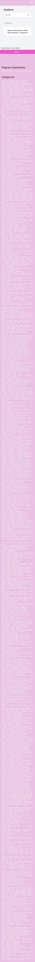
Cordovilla (18, 307)
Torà (15, 860)
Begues (15, 188)
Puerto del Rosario (13, 692)
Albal (21, 98)
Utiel (12, 888)
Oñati (11, 621)
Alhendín (9, 122)
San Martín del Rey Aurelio (18, 745)
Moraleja (11, 584)
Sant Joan (24, 775)
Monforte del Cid (18, 569)
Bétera (18, 200)
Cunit (7, 326)
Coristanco (13, 308)
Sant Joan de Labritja (17, 776)
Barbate (19, 181)
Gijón (28, 393)
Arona (21, 154)
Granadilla (16, 397)
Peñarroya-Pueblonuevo (8, 651)
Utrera (17, 888)
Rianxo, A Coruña (15, 709)
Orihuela (9, 624)
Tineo (22, 856)
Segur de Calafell (8, 823)
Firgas (26, 375)
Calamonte (24, 225)
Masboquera (9, 542)
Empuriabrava (12, 362)
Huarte (12, 418)
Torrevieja (14, 874)
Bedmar (8, 188)
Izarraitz (15, 428)
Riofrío (9, 714)
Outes (6, 628)
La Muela (12, 459)
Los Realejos (11, 520)
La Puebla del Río (11, 468)
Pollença (15, 669)
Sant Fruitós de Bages (18, 773)
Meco (17, 548)
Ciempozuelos (10, 292)
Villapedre (11, 937)
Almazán (18, 125)
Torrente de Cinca (13, 872)
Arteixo (21, 160)
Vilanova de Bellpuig (13, 917)
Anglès (15, 139)
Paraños (21, 638)
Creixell (29, 314)
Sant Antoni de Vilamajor (16, 764)
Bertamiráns (23, 199)
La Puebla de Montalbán (14, 467)
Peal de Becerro (11, 643)
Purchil (15, 698)
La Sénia (27, 471)
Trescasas (10, 880)
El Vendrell (10, 356)
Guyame (8, 412)
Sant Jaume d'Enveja (13, 775)
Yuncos (28, 952)
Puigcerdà (19, 696)
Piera (9, 655)
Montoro (8, 581)
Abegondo (17, 88)
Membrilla (26, 553)
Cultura (21, 325)
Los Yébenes (20, 522)
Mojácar (14, 564)
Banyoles (10, 179)
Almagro (21, 123)
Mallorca (9, 532)
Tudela (15, 881)
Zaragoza (16, 955)
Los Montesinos (21, 517)
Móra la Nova (11, 582)
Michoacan (9, 557)
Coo (25, 304)
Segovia (30, 822)
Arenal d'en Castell (13, 147)
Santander (17, 807)
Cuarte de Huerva (23, 317)
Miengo (16, 557)
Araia (23, 142)
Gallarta (3, 390)
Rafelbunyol (14, 702)
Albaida (16, 98)
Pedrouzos (10, 647)
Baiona (15, 175)
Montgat (16, 578)
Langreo (30, 480)
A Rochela (27, 85)
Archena (5, 145)
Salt (32, 726)
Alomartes (7, 131)
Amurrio (16, 138)
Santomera (10, 815)
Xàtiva (19, 951)
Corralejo (11, 310)
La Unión (20, 473)
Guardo (9, 405)
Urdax (6, 887)
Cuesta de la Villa (10, 322)
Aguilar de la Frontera (16, 92)
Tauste (3, 850)
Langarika (23, 480)
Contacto (18, 71)
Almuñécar (23, 129)
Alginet (5, 117)
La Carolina (10, 449)
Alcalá (14, 101)
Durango (23, 335)
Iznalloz (21, 428)
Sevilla (25, 826)
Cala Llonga (11, 222)
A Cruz (9, 82)
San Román (18, 752)
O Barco (8, 609)
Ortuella (21, 625)
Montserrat (16, 581)
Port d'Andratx (16, 674)
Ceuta (20, 286)
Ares (7, 150)
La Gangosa (18, 452)
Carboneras (17, 256)
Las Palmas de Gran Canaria (15, 489)
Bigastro (28, 200)
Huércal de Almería (7, 419)
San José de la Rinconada (18, 739)
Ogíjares (9, 615)
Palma (21, 634)
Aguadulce (24, 91)
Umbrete (27, 884)
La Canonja (26, 448)
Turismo (22, 883)
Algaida (29, 113)
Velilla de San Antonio (22, 903)
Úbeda (3, 884)
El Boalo (26, 338)
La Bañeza (20, 445)
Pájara (24, 630)
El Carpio (19, 340)
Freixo (23, 379)
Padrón (8, 630)
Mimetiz (8, 559)
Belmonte (5, 190)
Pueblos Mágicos (11, 687)
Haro (13, 412)
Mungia (5, 593)
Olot (11, 619)
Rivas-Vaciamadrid (9, 715)
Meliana (9, 553)
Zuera (14, 958)
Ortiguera (15, 625)
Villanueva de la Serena (14, 931)
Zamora (9, 955)
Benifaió (3, 196)
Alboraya (19, 100)
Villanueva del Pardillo (15, 934)
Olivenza (18, 618)
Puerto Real (12, 693)
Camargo (11, 236)
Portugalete (23, 678)
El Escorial (11, 342)
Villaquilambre (12, 939)
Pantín (17, 637)
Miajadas (14, 556)
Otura (13, 627)
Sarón (10, 820)
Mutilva (25, 594)
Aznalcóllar (28, 169)
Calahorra (17, 225)
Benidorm (24, 194)
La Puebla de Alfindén (16, 465)
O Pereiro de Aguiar (14, 612)
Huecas (17, 418)
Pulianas (25, 696)
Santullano (13, 817)
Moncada (21, 567)
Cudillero (15, 320)
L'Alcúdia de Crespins (16, 437)
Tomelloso (29, 857)
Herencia (24, 412)
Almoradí (15, 129)
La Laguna (9, 455)
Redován (18, 705)
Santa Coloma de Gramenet (17, 791)
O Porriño (24, 612)
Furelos (20, 387)
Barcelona (9, 182)
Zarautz (28, 955)
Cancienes (15, 245)
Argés (14, 153)
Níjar (15, 604)
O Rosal (11, 613)
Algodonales (12, 117)
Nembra (27, 603)
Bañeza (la (12, 176)
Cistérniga (6, 294)
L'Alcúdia (5, 437)
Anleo (19, 139)
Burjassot (18, 215)
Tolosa (16, 857)
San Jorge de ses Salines (13, 738)
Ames (5, 137)
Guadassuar (18, 402)
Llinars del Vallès (10, 505)
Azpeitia (3, 171)
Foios (31, 375)
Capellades (9, 252)
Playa (9, 662)
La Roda (8, 471)
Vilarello (9, 920)
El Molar (10, 345)
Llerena (13, 504)
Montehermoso (19, 575)
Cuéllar (27, 320)
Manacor (21, 532)
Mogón (30, 563)
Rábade (7, 702)
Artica (10, 162)
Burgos (5, 215)
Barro (8, 185)
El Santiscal (11, 354)
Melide (15, 553)
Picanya (16, 653)
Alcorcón (20, 108)
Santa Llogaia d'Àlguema (19, 798)
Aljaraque (23, 122)
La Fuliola (10, 452)
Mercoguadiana (24, 554)
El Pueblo (20, 351)
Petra (10, 653)
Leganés (14, 496)
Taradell (15, 846)
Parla (13, 640)
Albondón (13, 100)
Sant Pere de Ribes (11, 782)
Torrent (5, 872)
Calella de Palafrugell (19, 230)
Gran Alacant (16, 396)
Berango (30, 196)
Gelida (14, 391)
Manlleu (20, 533)
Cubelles (8, 320)
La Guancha (10, 453)
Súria (20, 841)
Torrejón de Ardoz (10, 866)
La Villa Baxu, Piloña (20, 476)
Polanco (8, 668)
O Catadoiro (10, 610)
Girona (6, 394)
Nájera (26, 597)
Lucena (18, 523)
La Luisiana (11, 456)
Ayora (27, 168)
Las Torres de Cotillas (15, 492)
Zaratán (22, 955)
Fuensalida (19, 381)
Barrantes (9, 184)
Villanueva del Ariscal (12, 933)
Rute (12, 721)
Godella (12, 394)
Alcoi (15, 108)
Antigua (21, 141)
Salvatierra (25, 727)
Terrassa (15, 853)
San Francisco (12, 736)
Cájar (11, 221)
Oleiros (22, 615)
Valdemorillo (10, 890)
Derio (22, 329)
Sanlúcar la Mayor (14, 760)
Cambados (18, 237)
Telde (26, 852)
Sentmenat (10, 825)
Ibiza (23, 422)
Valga (11, 894)
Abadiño (10, 86)
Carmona (21, 258)
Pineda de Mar (22, 656)
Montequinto (8, 578)
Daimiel (13, 328)
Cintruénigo (29, 292)
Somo (20, 834)
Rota (25, 720)
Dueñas (17, 335)
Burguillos (11, 215)
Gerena (25, 391)
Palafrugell (6, 631)
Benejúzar (25, 193)
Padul (13, 630)
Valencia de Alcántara (19, 891)
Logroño (15, 508)
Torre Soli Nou (9, 863)
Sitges (9, 831)
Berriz (16, 199)
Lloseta (7, 507)
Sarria (15, 820)
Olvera (7, 621)
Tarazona (28, 846)
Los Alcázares (19, 511)
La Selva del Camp (18, 471)
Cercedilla (24, 283)
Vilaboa (8, 912)
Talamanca (20, 843)
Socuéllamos (16, 831)
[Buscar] (27, 14)
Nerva (5, 604)
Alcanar (8, 105)
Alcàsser (9, 107)
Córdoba (10, 307)
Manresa (26, 533)
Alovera (8, 132)
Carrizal (23, 259)
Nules (17, 607)
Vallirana (9, 897)
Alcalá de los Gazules (16, 102)
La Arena (13, 445)
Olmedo (6, 619)
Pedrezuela (24, 644)
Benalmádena (13, 191)
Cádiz (6, 221)
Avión (15, 168)
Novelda (6, 606)
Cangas (20, 247)
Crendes (3, 316)
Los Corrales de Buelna (15, 516)
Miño (8, 560)
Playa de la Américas (18, 662)
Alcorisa (27, 108)
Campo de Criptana (20, 240)
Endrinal (20, 362)
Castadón (9, 265)
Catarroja (17, 277)
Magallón (28, 526)
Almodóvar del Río (12, 128)
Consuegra (19, 304)
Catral (23, 277)
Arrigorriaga (8, 156)
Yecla (13, 952)
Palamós (13, 631)
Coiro (26, 297)
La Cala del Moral (14, 446)
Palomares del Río (19, 635)
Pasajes (16, 641)
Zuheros (28, 958)
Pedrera (17, 644)
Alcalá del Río (10, 104)
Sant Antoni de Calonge (16, 763)
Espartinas (26, 366)
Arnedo (16, 154)
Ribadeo (8, 711)
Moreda (16, 587)
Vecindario (10, 900)
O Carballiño (22, 609)
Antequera (15, 141)
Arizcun (24, 153)
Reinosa (25, 705)
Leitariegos (12, 498)
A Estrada (15, 82)
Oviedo (12, 628)
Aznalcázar (20, 169)
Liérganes (20, 501)
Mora (28, 581)
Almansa (28, 123)
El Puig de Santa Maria (15, 353)
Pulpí (30, 696)
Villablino (11, 924)
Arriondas (16, 156)
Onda (16, 621)
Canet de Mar (13, 247)
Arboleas (23, 144)
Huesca (9, 421)
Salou (28, 726)
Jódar (8, 436)
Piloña (15, 656)
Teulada (26, 853)
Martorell (22, 539)
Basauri (13, 185)
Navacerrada (17, 598)
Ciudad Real (13, 294)
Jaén (30, 428)
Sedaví (18, 822)
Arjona (30, 153)
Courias (12, 314)
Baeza (5, 174)
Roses (14, 720)
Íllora (2, 425)
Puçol (9, 686)
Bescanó (5, 200)
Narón (6, 598)
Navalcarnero (26, 598)
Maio (19, 527)
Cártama (5, 261)
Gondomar (29, 394)
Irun (22, 425)
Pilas (10, 656)
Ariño (19, 153)
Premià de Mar (9, 684)
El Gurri (10, 344)
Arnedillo (9, 154)
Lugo (23, 523)
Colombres (18, 303)
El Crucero (10, 341)
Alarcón (24, 95)
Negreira (20, 603)
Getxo (16, 393)
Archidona (12, 145)
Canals (8, 245)
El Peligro (25, 348)
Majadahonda (11, 530)
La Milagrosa (11, 458)
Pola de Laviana (13, 667)
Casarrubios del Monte (17, 262)
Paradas (15, 638)
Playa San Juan (19, 664)
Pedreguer (11, 644)
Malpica (15, 532)
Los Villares (11, 522)
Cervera (9, 286)
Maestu (22, 526)
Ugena (15, 884)
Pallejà (16, 634)
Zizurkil (9, 958)
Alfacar (13, 113)
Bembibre (12, 190)
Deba (18, 328)
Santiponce (9, 810)
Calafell (10, 225)
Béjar (19, 188)
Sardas (8, 819)
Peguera (28, 647)
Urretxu (29, 887)
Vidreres (30, 908)
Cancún (21, 245)
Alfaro (24, 113)
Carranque (8, 259)
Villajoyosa (10, 927)
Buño (15, 213)
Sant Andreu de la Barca (13, 761)
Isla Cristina (17, 427)
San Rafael (10, 752)
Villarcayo (24, 939)
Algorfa (19, 117)
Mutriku (8, 597)
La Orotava (26, 459)
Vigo (9, 909)
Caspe (19, 264)
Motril (9, 591)
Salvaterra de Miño (14, 727)
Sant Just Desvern (19, 779)
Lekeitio (19, 498)
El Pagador (23, 345)
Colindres (15, 298)
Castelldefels (19, 268)
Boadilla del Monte (9, 205)
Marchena (9, 538)
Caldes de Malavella (13, 228)
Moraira (19, 582)
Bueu (30, 212)
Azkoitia (13, 169)
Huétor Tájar (22, 421)
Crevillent (10, 316)
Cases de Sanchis (10, 264)
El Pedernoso (17, 348)
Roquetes (8, 720)
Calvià (19, 234)
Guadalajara (25, 399)
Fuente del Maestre (15, 382)
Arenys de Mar (10, 148)
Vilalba (9, 915)
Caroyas (27, 258)
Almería (16, 126)
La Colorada (18, 449)
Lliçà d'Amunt (21, 504)
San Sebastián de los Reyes (19, 757)
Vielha (5, 909)
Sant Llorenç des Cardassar (17, 780)
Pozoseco (19, 680)
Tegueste (11, 852)
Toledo (11, 857)
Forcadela (8, 378)
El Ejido (23, 341)
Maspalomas (18, 542)
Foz (14, 379)
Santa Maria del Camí (16, 803)
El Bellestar (19, 338)
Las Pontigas (22, 490)
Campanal (13, 239)
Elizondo (15, 359)
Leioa (5, 498)
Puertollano (11, 696)
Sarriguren (8, 822)
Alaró (29, 95)
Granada (9, 397)
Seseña (14, 826)
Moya (14, 591)
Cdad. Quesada (12, 279)
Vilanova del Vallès (11, 918)
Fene (14, 374)
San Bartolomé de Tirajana (17, 732)
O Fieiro (17, 610)
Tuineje (12, 883)
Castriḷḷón (23, 274)
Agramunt (12, 91)
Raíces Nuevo (24, 702)
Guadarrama (10, 402)
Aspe (7, 165)
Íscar (2, 427)
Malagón (25, 530)
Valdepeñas (26, 890)
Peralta (20, 652)
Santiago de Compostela (16, 809)
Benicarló (9, 194)
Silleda (20, 829)
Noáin (23, 604)
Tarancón (21, 846)
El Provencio (12, 351)
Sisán (4, 831)
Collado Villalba (12, 300)
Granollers (24, 397)
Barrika (15, 184)
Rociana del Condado (19, 717)
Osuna (8, 627)
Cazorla (3, 279)
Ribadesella (15, 711)
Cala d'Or (25, 221)
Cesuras (15, 286)
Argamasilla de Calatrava (13, 151)
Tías (13, 856)
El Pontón (17, 350)
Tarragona (15, 849)
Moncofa (28, 567)
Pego (23, 647)
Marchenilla (16, 538)
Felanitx (8, 374)
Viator (16, 908)
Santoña (17, 815)
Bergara (10, 197)
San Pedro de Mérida (14, 751)
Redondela (11, 705)
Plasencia (20, 659)
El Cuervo (17, 341)
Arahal (19, 142)
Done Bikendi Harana (13, 332)
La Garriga (26, 452)
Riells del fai (10, 712)
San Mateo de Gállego (19, 746)
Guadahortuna (16, 399)
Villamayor (25, 927)
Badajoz (18, 172)
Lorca (6, 511)
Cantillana (18, 250)
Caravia (24, 253)
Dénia (18, 329)
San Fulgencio (22, 736)
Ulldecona (21, 884)
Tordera (20, 860)
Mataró (6, 547)
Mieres (22, 557)
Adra (21, 89)
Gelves (19, 391)
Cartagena (30, 259)
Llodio (22, 505)
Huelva (29, 418)
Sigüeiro (9, 829)
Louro (7, 523)
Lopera (10, 510)
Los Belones (10, 514)
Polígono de (15, 668)
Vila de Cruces (16, 909)
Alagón (27, 94)
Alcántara (20, 105)
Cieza (17, 292)
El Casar (25, 340)
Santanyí (24, 807)
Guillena (14, 409)
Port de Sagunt (12, 675)
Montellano (28, 575)
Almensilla (10, 126)
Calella (10, 230)
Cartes (17, 261)
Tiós (27, 856)
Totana (7, 877)
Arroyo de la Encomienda (14, 157)
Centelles (8, 283)
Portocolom (8, 678)
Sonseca (10, 837)
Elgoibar (9, 359)
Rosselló (19, 720)
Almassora (11, 125)
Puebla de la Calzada (19, 686)
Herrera (5, 414)
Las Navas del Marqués (20, 487)
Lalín (8, 479)
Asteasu (13, 165)
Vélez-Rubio (10, 903)
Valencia (9, 891)
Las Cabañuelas (12, 485)
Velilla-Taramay (16, 905)
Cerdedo (13, 285)
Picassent (22, 653)
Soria (22, 837)
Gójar (17, 394)
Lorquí (11, 511)
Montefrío (11, 575)
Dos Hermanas (6, 334)
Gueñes (24, 406)
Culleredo (14, 325)
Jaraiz (3, 430)
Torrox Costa (16, 875)
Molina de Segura (23, 564)
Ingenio (17, 425)
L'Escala (20, 440)
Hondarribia (10, 415)
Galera (29, 388)
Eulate (9, 372)
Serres (8, 826)
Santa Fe (7, 798)
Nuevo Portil (10, 607)
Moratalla (9, 587)
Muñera (31, 591)
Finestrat (20, 375)
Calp (15, 234)
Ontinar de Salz (8, 622)
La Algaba (18, 443)
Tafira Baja (7, 843)
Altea (14, 135)
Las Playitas (13, 490)
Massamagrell (13, 545)
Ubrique (9, 884)
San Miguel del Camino (14, 749)
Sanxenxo (27, 817)
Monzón (22, 581)
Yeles (18, 952)
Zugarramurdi (21, 958)
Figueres (14, 375)
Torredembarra (20, 865)
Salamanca (10, 724)
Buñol (20, 213)
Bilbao (8, 203)
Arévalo (21, 150)
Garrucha (23, 390)
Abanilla (16, 86)
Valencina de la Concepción (18, 893)
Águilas (3, 94)
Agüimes (9, 94)
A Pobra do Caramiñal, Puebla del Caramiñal (17, 84)
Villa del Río (9, 923)
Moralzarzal (10, 585)
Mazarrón (6, 548)
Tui (7, 883)
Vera (7, 908)
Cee (15, 280)
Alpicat (21, 132)
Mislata (13, 563)
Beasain (9, 187)
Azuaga (10, 171)
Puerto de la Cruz (19, 689)
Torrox (9, 875)
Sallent (15, 726)
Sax (13, 822)
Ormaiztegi (20, 624)
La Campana (10, 448)
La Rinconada (18, 470)
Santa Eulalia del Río (14, 797)
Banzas (16, 179)
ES (28, 363)
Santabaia (10, 807)
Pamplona (11, 637)
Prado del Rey (24, 681)
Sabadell (10, 723)
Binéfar (13, 203)
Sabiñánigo (18, 723)
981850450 (4, 80)
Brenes (8, 212)
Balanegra (28, 175)
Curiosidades (20, 326)
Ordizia (24, 622)
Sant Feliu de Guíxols (14, 770)
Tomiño (3, 859)
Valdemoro (18, 890)
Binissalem (20, 203)
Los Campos (19, 514)
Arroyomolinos (9, 160)
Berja (22, 197)
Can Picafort (23, 242)
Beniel (30, 194)
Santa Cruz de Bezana (17, 792)
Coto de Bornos (21, 313)
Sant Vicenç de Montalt (14, 786)
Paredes (28, 638)
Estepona (21, 371)
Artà (16, 160)
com (23, 303)
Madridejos (15, 526)
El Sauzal (19, 354)
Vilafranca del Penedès (9, 914)
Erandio (6, 363)
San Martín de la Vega (15, 743)
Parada (9, 638)
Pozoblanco (11, 680)
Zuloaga (8, 960)
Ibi (20, 422)
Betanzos (12, 200)
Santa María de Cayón (15, 801)
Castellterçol (9, 271)
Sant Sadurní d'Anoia (12, 785)
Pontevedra (19, 672)
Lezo (9, 501)
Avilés (10, 168)
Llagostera (7, 502)
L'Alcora (30, 436)
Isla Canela (9, 427)
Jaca (26, 428)
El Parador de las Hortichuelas (15, 346)
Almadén (15, 123)
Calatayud (8, 227)
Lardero (9, 483)
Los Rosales (19, 520)
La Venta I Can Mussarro (14, 474)
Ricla (4, 712)
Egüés (12, 337)
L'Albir (25, 436)
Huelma (23, 418)
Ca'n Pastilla (6, 216)
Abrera (23, 88)
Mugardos (20, 591)
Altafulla (9, 135)
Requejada (11, 708)
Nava (10, 598)
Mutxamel (14, 597)
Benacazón (20, 190)
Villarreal (8, 942)
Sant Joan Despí (14, 778)
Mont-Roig (17, 570)
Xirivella (8, 952)
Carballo (10, 256)
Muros (8, 594)
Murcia (19, 593)
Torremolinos (21, 871)
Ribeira (30, 711)
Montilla (27, 578)
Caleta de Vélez (12, 231)
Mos (9, 588)
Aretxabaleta (13, 150)
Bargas (16, 182)
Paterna (22, 641)
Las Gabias (16, 486)
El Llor (16, 344)
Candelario (11, 246)
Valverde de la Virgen (12, 899)
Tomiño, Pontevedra (6, 859)
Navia (15, 603)
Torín (6, 862)
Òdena (3, 615)
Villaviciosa (8, 945)
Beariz (23, 185)
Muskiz (20, 594)
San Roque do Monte (16, 755)
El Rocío (25, 353)
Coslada (9, 311)
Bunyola (25, 213)
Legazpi (26, 496)
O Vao (17, 613)
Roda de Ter (9, 718)
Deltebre (12, 329)
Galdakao (17, 388)
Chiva (23, 289)
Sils (24, 829)
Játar (7, 431)
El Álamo (11, 338)
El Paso (10, 348)
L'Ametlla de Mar (9, 439)
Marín (9, 539)
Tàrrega (21, 849)
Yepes (23, 952)
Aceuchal (4, 89)
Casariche (7, 262)
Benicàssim (16, 194)
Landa (17, 480)
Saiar (4, 724)
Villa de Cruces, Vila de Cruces (14, 921)
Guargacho (11, 406)
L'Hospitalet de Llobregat (14, 442)
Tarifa (8, 849)
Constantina (11, 304)
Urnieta (23, 887)
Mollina (8, 567)
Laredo (15, 483)
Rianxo (6, 709)
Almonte (9, 129)
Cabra (8, 219)
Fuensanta (27, 381)
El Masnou (22, 344)
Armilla (3, 154)
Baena (31, 172)
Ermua (11, 363)
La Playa (19, 462)
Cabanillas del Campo (18, 216)
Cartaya (11, 261)
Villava (7, 943)
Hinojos (11, 414)
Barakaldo (23, 179)
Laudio (7, 495)
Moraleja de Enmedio (21, 584)
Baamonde (11, 172)
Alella (8, 113)
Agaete (31, 89)
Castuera (10, 277)
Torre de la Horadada (19, 862)
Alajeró (5, 95)
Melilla (20, 553)
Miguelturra (28, 557)
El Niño (16, 345)
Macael (14, 524)
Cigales (22, 292)
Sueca (15, 841)
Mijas (3, 559)
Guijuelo (8, 409)
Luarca (12, 523)
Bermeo (28, 197)
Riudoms (25, 714)
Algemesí (25, 116)
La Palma (16, 461)
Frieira (28, 379)
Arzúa (20, 162)
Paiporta (18, 630)
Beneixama (17, 193)
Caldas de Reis (17, 227)
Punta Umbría (7, 698)
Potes (4, 680)
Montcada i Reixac (11, 573)
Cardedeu (9, 258)
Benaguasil (28, 190)
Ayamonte (21, 168)
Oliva (6, 618)
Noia (27, 604)
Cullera (8, 325)
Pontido (27, 672)
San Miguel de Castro (13, 748)
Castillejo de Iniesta (12, 273)
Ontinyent (17, 622)
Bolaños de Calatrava (13, 206)
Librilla (14, 501)
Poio (6, 667)
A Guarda (22, 82)
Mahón (9, 527)
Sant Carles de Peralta (15, 766)
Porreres (7, 674)
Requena (18, 708)
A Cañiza (23, 80)
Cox (17, 314)
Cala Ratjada (10, 224)
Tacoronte (26, 841)
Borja (16, 209)
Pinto (8, 659)
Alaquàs (17, 95)
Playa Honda (10, 664)
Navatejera (9, 603)
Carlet (15, 258)
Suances (9, 841)
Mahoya (14, 527)
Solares (8, 832)
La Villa (10, 476)
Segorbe (24, 822)
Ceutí (25, 286)
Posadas (30, 678)
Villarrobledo (16, 942)
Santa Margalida (17, 800)
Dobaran (6, 331)
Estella (10, 371)
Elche (9, 357)
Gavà (8, 391)
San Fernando (10, 735)
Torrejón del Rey (12, 868)
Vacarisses (23, 888)
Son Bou (25, 834)
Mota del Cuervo (23, 588)
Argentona (8, 153)
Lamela (12, 480)
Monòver (10, 570)
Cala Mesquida (20, 222)
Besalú (30, 199)
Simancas (29, 829)
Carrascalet (16, 259)
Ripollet (19, 714)
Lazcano (13, 495)
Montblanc (21, 572)
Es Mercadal (10, 365)
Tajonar (13, 843)
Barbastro (13, 181)
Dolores (13, 331)
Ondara (22, 621)
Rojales (16, 718)
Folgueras (6, 377)
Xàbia (14, 951)
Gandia (10, 390)
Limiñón (26, 501)
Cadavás (25, 219)
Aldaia (21, 110)
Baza (18, 185)
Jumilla (14, 436)
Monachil (14, 567)
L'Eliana (14, 440)
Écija (7, 337)
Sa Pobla (17, 721)
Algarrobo (11, 116)
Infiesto (12, 425)
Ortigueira (8, 625)
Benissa (24, 196)
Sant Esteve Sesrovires (17, 769)
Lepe (28, 498)
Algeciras (18, 116)
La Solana (13, 473)
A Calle (17, 80)
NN (19, 604)
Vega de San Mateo (21, 900)
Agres (18, 91)
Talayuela (8, 846)
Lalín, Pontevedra (7, 479)
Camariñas (18, 236)
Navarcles (17, 600)
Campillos (10, 240)
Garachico (16, 390)
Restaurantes (26, 708)
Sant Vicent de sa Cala (12, 788)
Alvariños (26, 135)
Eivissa (22, 337)
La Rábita (20, 468)
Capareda (25, 250)
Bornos (28, 209)
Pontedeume (11, 672)
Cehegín (19, 280)
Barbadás (6, 181)
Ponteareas (11, 671)
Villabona (18, 924)
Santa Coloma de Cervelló (15, 789)
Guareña (15, 405)
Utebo (8, 888)
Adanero (10, 89)
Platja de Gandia (17, 661)
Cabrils (13, 219)
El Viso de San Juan (21, 356)
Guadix (26, 402)
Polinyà (9, 669)
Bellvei (31, 188)
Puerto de (10, 689)
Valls (14, 897)
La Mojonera (20, 458)
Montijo (22, 578)
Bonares (10, 209)
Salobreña (22, 726)
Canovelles (10, 250)
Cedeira (10, 280)
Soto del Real (10, 838)
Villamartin (17, 927)
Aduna (25, 89)
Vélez (11, 902)
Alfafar (19, 113)
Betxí (23, 200)
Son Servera (5, 836)
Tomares (22, 857)
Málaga (19, 530)
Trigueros (17, 880)
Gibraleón (22, 393)
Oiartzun (15, 615)
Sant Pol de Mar (13, 783)
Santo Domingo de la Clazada (16, 812)
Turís (16, 883)
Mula (26, 591)
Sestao (20, 826)
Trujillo (9, 881)
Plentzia (8, 665)
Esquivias (18, 369)
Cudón (21, 320)
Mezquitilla (7, 556)
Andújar (9, 139)
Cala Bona (17, 221)
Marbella (24, 536)
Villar (18, 939)
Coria (29, 307)
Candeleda (18, 246)
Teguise (17, 852)
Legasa (21, 496)
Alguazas (25, 117)
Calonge (9, 234)
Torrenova (29, 871)
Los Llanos (12, 517)
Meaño (12, 548)
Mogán (24, 563)
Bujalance (4, 213)
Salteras (5, 727)
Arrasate (26, 154)
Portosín (15, 678)
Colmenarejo (9, 303)
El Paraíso (22, 347)
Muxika (20, 597)
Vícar (24, 908)
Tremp (16, 878)
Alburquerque (7, 101)
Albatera (26, 98)
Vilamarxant (15, 915)
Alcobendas (9, 108)
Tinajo (18, 856)
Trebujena (10, 878)
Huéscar (14, 421)
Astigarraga (20, 165)
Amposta (9, 138)
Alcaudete (16, 107)
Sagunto (29, 723)
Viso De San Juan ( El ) (20, 948)
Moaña (19, 563)
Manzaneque (9, 536)
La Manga (19, 456)
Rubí (7, 721)
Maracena (17, 536)
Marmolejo (15, 539)
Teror (9, 853)
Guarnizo (18, 406)
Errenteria (23, 363)
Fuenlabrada (11, 381)
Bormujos (22, 209)
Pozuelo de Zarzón (12, 681)
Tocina (5, 857)
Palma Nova (8, 635)
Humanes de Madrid (12, 422)
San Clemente (13, 733)
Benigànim (11, 196)
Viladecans (14, 912)
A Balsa (12, 80)
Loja (25, 508)
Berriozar (10, 199)
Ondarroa (28, 621)
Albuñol (30, 100)
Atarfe (7, 166)
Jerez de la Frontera (16, 431)
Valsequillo (26, 897)
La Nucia (18, 459)
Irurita (26, 425)
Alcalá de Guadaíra (22, 101)
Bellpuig (25, 188)
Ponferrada (22, 669)
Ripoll (14, 714)
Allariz (29, 122)
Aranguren (10, 144)
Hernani (30, 412)
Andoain (22, 138)
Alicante (16, 122)
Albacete (9, 98)
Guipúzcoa (27, 409)
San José (25, 738)
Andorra (28, 138)
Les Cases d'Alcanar (19, 499)
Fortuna (9, 379)
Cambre (30, 237)
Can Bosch (15, 242)
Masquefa (26, 542)
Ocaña (22, 613)
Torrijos (20, 874)
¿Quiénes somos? (27, 71)
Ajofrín (22, 94)
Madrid (8, 526)
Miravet (8, 563)
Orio (14, 624)
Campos (8, 242)
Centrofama (16, 283)
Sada (24, 723)
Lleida (7, 504)
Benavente (10, 193)
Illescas (15, 424)
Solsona (14, 834)
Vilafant (30, 912)
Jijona (16, 433)
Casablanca (24, 261)
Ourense (18, 627)
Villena (8, 946)
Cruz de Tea (12, 317)
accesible (29, 88)
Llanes (14, 502)
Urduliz (17, 887)
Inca (7, 425)
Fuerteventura (13, 387)
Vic (21, 908)
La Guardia (19, 453)
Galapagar (10, 388)
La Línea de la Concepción (21, 455)
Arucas (15, 162)
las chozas (9, 486)
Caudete (28, 277)
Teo (6, 853)
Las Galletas (25, 486)
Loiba (21, 508)
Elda (14, 357)
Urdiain (12, 887)
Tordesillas (27, 860)
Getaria (11, 393)
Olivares (12, 618)
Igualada (8, 424)
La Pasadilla (11, 462)
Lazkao (19, 495)
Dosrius (11, 335)
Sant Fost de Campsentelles (16, 772)
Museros (13, 594)
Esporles (10, 369)
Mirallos (8, 561)
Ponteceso (19, 671)
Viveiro (9, 951)
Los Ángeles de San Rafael (16, 513)
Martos (28, 539)
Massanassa (22, 545)
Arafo (14, 142)
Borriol (8, 211)
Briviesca (18, 212)
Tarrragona (28, 849)
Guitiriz (9, 411)
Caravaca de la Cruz (15, 253)
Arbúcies (29, 144)
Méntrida (16, 554)
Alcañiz (14, 105)
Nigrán (10, 604)
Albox (25, 100)
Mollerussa (10, 566)
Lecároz (8, 496)
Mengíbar (9, 554)
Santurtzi (20, 817)
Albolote (6, 100)
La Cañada (18, 448)
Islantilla (9, 428)
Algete (31, 116)
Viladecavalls (23, 912)
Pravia (12, 683)
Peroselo (30, 652)
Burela (31, 213)
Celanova (26, 280)
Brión (12, 212)
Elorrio (21, 359)
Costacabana (11, 313)
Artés (26, 160)
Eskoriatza (9, 366)
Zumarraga (21, 960)
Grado (9, 396)
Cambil (24, 237)
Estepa (15, 371)
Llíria (17, 505)
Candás (27, 245)
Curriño (27, 326)
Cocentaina (16, 297)
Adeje (16, 89)
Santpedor (11, 816)
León (23, 498)
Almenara (25, 125)
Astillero (27, 165)
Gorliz (4, 396)
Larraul (21, 483)
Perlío (25, 652)
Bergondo (17, 197)
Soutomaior (25, 838)
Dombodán (20, 331)
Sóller (9, 834)
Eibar (17, 337)
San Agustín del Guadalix (14, 729)
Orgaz (29, 622)
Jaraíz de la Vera (11, 430)
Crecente (22, 314)
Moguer (3, 564)
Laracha (12, 482)
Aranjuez (16, 144)
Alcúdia (15, 110)
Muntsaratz (12, 593)
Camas (11, 237)
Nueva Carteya (15, 606)
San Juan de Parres (18, 741)
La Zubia (18, 477)
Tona (11, 860)
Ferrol (8, 375)
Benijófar (17, 196)
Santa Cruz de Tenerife (16, 794)
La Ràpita (10, 470)
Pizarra (14, 659)
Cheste (13, 288)
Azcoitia (7, 169)
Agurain (16, 94)
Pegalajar (17, 647)
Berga (4, 197)
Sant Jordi (23, 778)
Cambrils (5, 239)
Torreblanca (11, 865)
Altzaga (20, 135)
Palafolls (30, 630)
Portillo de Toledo (23, 675)
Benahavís (4, 191)
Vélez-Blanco (18, 902)
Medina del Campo (12, 550)
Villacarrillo (25, 924)
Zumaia (14, 960)
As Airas (25, 162)
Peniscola (13, 652)
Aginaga (5, 91)
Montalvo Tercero (11, 572)
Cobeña (9, 297)
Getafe (6, 393)
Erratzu (17, 363)
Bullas (10, 213)
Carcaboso (25, 256)
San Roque (12, 754)
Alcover (10, 110)
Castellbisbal (10, 268)
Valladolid (17, 894)
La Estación (11, 450)
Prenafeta (18, 684)
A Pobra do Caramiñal (20, 83)
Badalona (24, 172)
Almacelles (8, 123)
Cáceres (19, 219)
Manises (14, 533)
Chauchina (7, 288)
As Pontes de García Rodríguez (16, 162)
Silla (15, 829)
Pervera (5, 653)
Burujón (31, 215)
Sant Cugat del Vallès (13, 767)
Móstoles (14, 588)
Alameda (11, 95)
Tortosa (23, 875)
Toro (10, 862)
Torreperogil (23, 872)
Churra (28, 289)
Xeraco (25, 951)
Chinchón (10, 289)
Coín (22, 297)
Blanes (27, 203)
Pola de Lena (23, 667)
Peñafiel (9, 649)
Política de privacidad (7, 71)
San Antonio (12, 730)
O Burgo (15, 609)
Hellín (18, 412)
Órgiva (3, 624)
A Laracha (10, 83)
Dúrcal (29, 335)
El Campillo (11, 340)
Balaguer (21, 175)
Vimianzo (14, 946)
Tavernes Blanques (12, 850)
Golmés (22, 394)
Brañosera (15, 211)
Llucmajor (14, 507)
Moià (8, 564)
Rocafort (8, 717)
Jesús (11, 433)
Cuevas (19, 322)
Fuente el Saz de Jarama (14, 384)
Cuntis (13, 326)
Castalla (15, 265)
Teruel (21, 853)
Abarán (10, 88)
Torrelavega (22, 868)
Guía (5, 408)
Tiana (9, 856)
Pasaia (11, 641)
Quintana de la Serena (13, 699)
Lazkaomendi (27, 495)
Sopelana (17, 837)
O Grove (23, 610)
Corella (24, 307)
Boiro (17, 205)
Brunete (24, 212)
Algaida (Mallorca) (4, 115)
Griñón (8, 399)
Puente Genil (21, 687)
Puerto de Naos (13, 690)
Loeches (9, 508)
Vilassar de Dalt (17, 920)
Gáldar (24, 388)
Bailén (9, 175)
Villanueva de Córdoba (13, 930)
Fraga (18, 379)
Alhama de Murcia (16, 119)
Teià (22, 852)
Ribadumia (24, 711)
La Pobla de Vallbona (13, 464)
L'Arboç (8, 440)
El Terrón (26, 354)
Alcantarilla (27, 105)
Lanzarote (6, 482)
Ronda (22, 718)
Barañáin (29, 179)
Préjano (17, 683)
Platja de (8, 661)
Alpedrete (14, 132)
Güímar (20, 409)
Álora (3, 132)
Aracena (8, 142)
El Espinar (18, 342)
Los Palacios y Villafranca (15, 519)
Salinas (10, 726)
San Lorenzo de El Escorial (15, 742)
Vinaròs (9, 948)
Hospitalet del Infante (10, 416)
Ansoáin (7, 141)
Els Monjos (10, 360)
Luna (8, 524)
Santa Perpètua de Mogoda (15, 804)
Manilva (8, 533)
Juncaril (19, 436)
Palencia (10, 634)
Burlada (25, 215)
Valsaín (19, 897)
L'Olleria (25, 442)
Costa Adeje (16, 311)
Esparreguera (17, 366)
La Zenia (12, 477)
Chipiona (17, 289)
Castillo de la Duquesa (12, 274)
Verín (12, 908)
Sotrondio (18, 838)
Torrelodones (12, 871)
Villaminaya (16, 928)
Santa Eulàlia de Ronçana (14, 795)
